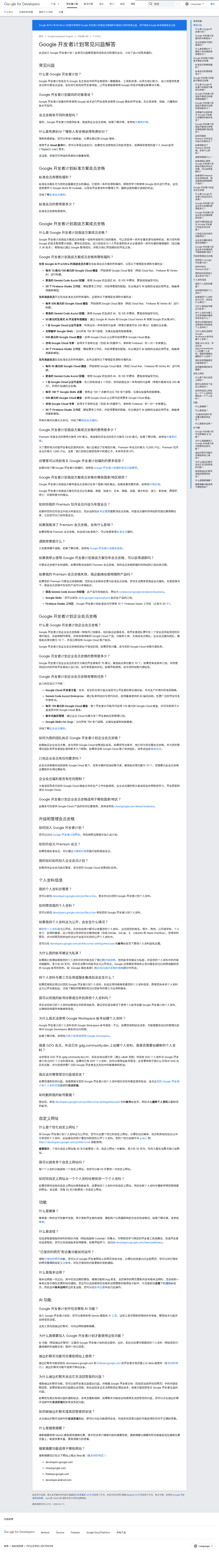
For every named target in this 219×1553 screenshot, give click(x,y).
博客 (133, 3)
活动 (101, 3)
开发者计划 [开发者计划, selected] (72, 3)
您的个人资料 (49, 929)
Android (45, 1532)
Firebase (75, 1532)
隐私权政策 (17, 1546)
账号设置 (102, 511)
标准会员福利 (57, 194)
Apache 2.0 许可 (134, 1495)
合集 (65, 1263)
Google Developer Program (60, 36)
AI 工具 (113, 1315)
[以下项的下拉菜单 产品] (59, 4)
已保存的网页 (52, 1259)
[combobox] (163, 4)
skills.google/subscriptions (94, 597)
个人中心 (8, 12)
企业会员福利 (57, 728)
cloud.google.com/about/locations (134, 806)
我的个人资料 (46, 12)
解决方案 (88, 3)
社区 (122, 3)
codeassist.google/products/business (141, 591)
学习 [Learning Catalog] (112, 3)
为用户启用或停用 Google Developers (87, 1036)
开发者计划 (83, 36)
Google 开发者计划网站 (66, 834)
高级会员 (156, 749)
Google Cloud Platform (98, 1532)
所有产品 (121, 1532)
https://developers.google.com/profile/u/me (64, 1142)
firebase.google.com (109, 1363)
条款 (6, 1546)
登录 (212, 4)
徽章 (41, 1222)
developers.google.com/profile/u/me (74, 896)
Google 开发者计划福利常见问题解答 (115, 467)
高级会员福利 (89, 420)
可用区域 (154, 484)
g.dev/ (143, 1138)
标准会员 (122, 531)
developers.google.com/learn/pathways (139, 1242)
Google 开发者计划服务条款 (106, 548)
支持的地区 (97, 1455)
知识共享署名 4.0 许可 (83, 1495)
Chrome (60, 1532)
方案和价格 (141, 122)
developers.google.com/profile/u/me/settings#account (82, 943)
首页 (41, 36)
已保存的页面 (26, 12)
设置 (61, 12)
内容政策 (110, 960)
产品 (53, 3)
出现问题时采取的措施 (110, 968)
